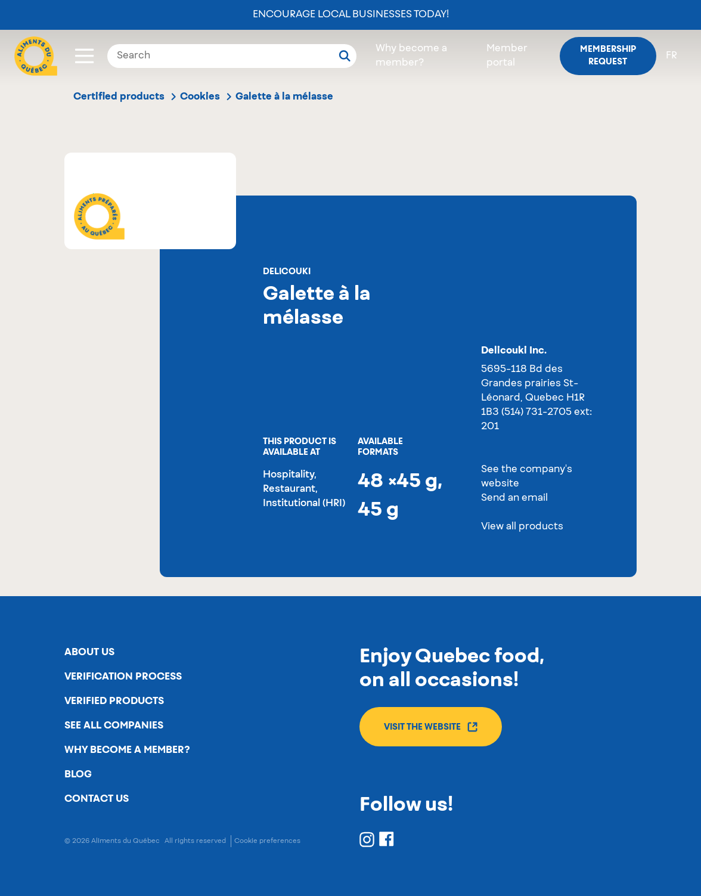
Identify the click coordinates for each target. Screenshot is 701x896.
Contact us (96, 799)
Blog (78, 774)
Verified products (114, 701)
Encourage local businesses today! (351, 15)
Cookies (200, 96)
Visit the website (430, 727)
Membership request (608, 55)
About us (89, 652)
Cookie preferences (267, 841)
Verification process (123, 676)
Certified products (119, 96)
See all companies (113, 725)
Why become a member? (127, 750)
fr (671, 56)
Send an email (514, 498)
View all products (522, 527)
